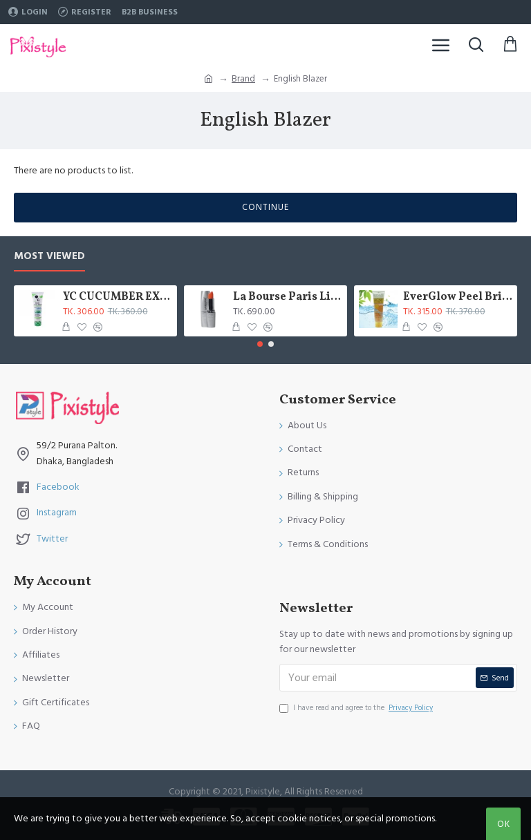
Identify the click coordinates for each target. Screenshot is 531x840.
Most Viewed (49, 256)
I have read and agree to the (357, 708)
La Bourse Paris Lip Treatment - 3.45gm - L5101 (288, 297)
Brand (243, 79)
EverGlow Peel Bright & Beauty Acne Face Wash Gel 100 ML (458, 297)
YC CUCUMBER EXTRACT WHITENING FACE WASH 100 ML (118, 297)
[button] (260, 344)
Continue (265, 207)
